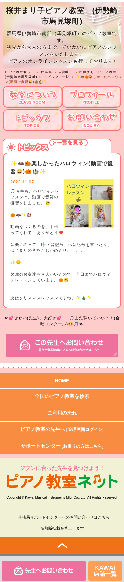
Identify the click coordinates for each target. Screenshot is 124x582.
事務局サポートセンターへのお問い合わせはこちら (63, 517)
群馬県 (46, 72)
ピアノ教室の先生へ (62, 429)
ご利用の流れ (62, 413)
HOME (62, 380)
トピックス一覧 (56, 77)
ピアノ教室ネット (19, 72)
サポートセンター (62, 446)
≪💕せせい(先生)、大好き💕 (33, 318)
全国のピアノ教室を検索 (62, 396)
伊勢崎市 (65, 72)
